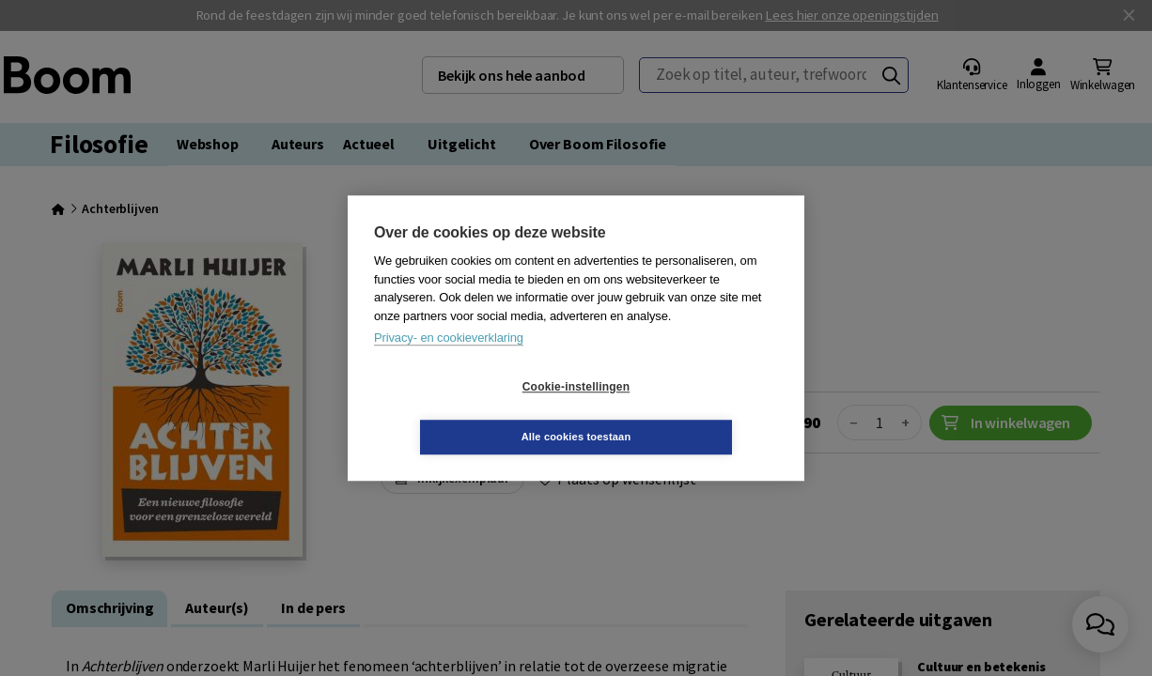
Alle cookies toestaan (688, 411)
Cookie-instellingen (464, 412)
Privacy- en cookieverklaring (448, 363)
